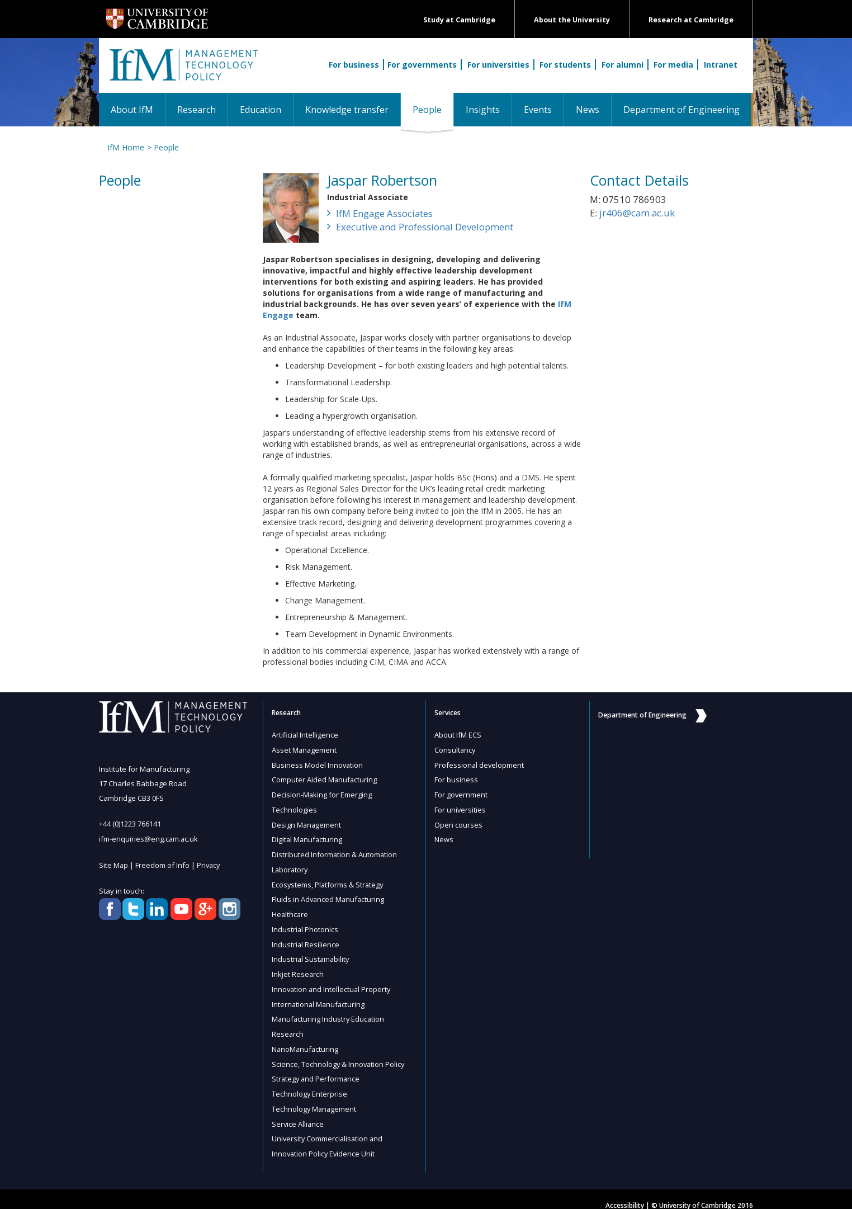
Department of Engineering (681, 109)
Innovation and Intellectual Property (332, 982)
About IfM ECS (457, 735)
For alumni (622, 64)
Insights (483, 109)
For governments (422, 64)
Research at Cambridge (691, 20)
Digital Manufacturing (308, 837)
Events (538, 109)
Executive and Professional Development (424, 226)
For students (565, 64)
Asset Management (305, 749)
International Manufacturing (319, 996)
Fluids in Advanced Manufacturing (329, 895)
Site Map (114, 864)
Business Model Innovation (318, 764)
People (433, 109)
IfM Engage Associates (384, 213)
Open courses (458, 822)
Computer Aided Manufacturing (325, 778)
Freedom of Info (163, 864)
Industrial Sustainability (311, 953)
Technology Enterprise (310, 1084)
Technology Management (315, 1098)
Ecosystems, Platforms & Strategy (328, 880)
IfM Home (125, 147)
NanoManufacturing (306, 1040)
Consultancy (455, 749)
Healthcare (290, 909)
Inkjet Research (298, 967)
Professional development (479, 764)
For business (354, 64)
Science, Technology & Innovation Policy (339, 1055)
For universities (498, 64)
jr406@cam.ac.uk (637, 212)
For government (461, 793)
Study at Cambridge (459, 20)
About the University (572, 20)
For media (673, 64)
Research (196, 109)
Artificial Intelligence (305, 735)
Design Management (307, 822)
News (587, 109)
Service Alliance (298, 1113)
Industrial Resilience (306, 938)
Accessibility (624, 1193)
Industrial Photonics (305, 924)
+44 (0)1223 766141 (130, 824)
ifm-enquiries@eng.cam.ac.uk (149, 838)
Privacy (209, 864)
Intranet (720, 64)
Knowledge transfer (347, 109)
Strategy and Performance (317, 1069)
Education (260, 109)
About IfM (132, 109)
